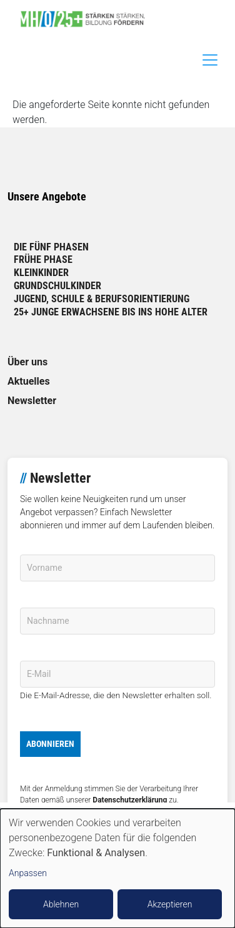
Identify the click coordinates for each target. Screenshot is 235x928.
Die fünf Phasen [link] (51, 247)
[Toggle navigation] (210, 59)
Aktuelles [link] (29, 381)
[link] (87, 19)
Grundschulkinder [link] (57, 286)
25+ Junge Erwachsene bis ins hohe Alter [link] (111, 312)
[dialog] (117, 868)
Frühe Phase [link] (43, 259)
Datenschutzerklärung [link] (129, 800)
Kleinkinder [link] (41, 273)
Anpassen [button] (28, 873)
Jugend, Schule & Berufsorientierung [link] (101, 299)
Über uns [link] (28, 362)
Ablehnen (61, 904)
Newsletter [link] (32, 401)
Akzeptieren (170, 904)
